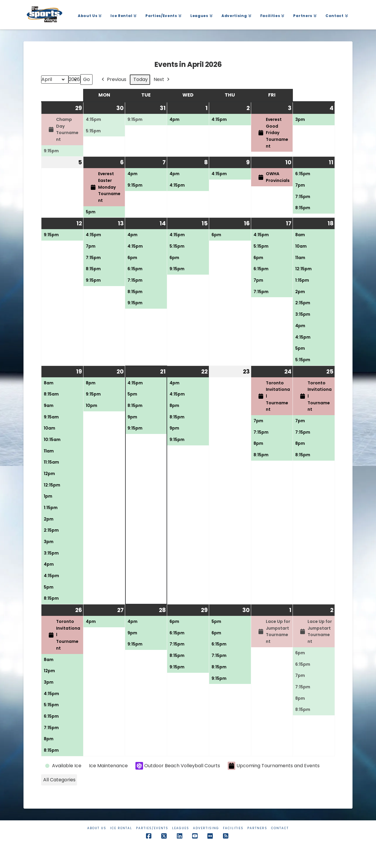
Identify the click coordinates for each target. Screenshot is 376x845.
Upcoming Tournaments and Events (274, 766)
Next (162, 80)
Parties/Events (152, 828)
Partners (257, 828)
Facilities (233, 828)
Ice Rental (121, 828)
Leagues (180, 828)
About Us (96, 828)
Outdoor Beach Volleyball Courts (177, 766)
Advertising (206, 828)
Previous (113, 80)
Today (140, 79)
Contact (280, 828)
